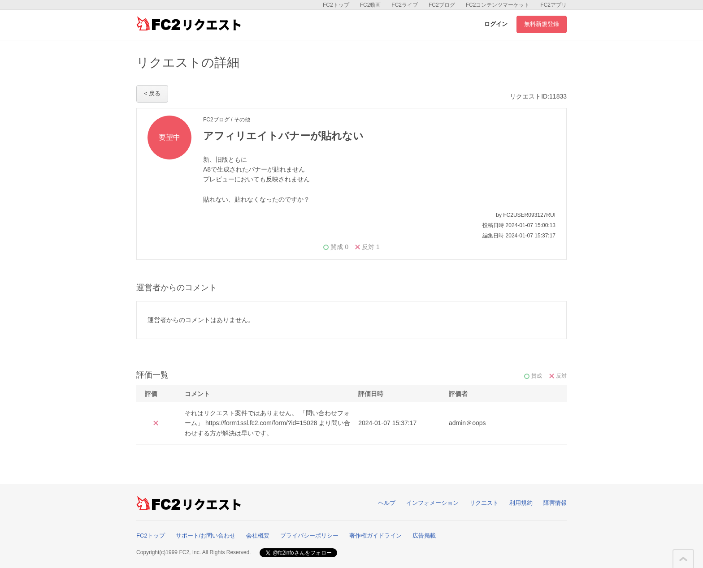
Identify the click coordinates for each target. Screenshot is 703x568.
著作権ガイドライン (375, 535)
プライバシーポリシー (309, 535)
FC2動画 (370, 5)
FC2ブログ (442, 5)
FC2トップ (336, 5)
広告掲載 (424, 535)
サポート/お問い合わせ (206, 535)
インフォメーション (432, 502)
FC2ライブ (404, 5)
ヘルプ (386, 502)
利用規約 (521, 502)
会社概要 (257, 535)
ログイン (496, 24)
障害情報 (555, 502)
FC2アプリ (553, 5)
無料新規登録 (541, 24)
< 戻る (152, 93)
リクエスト (484, 502)
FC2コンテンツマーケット (498, 5)
